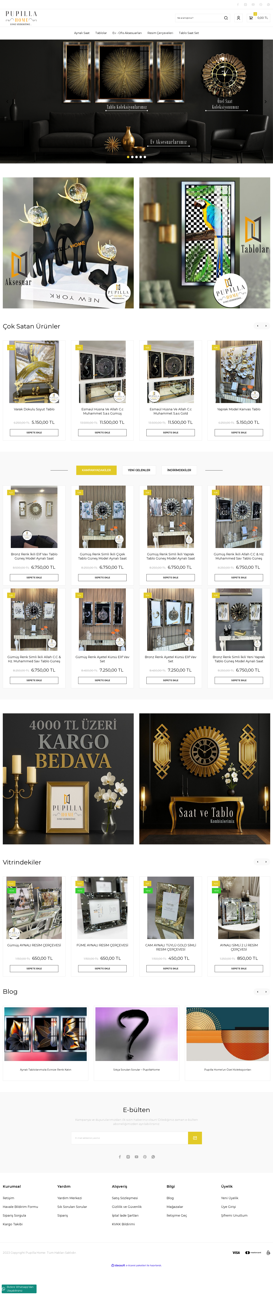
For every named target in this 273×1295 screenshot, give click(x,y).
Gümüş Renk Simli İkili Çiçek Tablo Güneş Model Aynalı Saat (102, 563)
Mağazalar (175, 1234)
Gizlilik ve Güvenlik (127, 1234)
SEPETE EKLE (34, 434)
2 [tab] (132, 157)
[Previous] (7, 102)
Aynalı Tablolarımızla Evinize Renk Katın (45, 1093)
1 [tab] (128, 157)
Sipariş (62, 1242)
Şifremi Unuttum (234, 1242)
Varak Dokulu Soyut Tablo (34, 410)
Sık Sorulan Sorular (72, 1234)
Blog (170, 1225)
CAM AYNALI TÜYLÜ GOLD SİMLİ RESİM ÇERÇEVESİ (170, 965)
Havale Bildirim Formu (20, 1234)
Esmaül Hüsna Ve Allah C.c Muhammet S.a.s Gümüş (102, 412)
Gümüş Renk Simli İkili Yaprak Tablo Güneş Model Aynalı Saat (170, 563)
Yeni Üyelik (229, 1225)
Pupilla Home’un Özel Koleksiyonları (227, 1093)
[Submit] (195, 1165)
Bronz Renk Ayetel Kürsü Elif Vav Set (170, 671)
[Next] (266, 102)
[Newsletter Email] (136, 1165)
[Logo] (21, 18)
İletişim (8, 1225)
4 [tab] (140, 157)
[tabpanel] (136, 102)
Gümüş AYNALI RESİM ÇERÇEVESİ (34, 963)
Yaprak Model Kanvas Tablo (238, 410)
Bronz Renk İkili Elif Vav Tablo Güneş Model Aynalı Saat (34, 563)
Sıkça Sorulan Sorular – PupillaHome (136, 1093)
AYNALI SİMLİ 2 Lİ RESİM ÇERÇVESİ (239, 965)
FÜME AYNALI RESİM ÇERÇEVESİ (102, 963)
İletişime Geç (177, 1242)
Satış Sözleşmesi (125, 1225)
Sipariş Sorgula (14, 1242)
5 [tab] (145, 157)
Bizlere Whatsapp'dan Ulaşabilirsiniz (17, 1288)
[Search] (202, 18)
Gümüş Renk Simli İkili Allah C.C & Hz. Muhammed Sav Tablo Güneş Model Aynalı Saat (34, 671)
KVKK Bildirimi (123, 1251)
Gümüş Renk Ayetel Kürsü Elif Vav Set (102, 671)
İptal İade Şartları (125, 1242)
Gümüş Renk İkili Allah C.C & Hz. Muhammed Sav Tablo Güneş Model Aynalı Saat (239, 563)
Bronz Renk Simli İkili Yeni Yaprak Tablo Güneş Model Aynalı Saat (239, 671)
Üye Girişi (228, 1234)
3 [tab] (136, 157)
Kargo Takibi (13, 1251)
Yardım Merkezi (69, 1225)
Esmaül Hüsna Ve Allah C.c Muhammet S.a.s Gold (171, 412)
